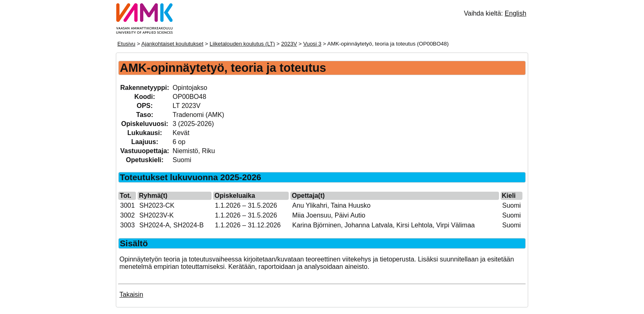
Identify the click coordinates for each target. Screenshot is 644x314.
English (515, 13)
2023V (289, 44)
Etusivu (126, 44)
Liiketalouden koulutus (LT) (242, 44)
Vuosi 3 (312, 44)
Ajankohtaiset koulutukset (172, 44)
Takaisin (131, 294)
